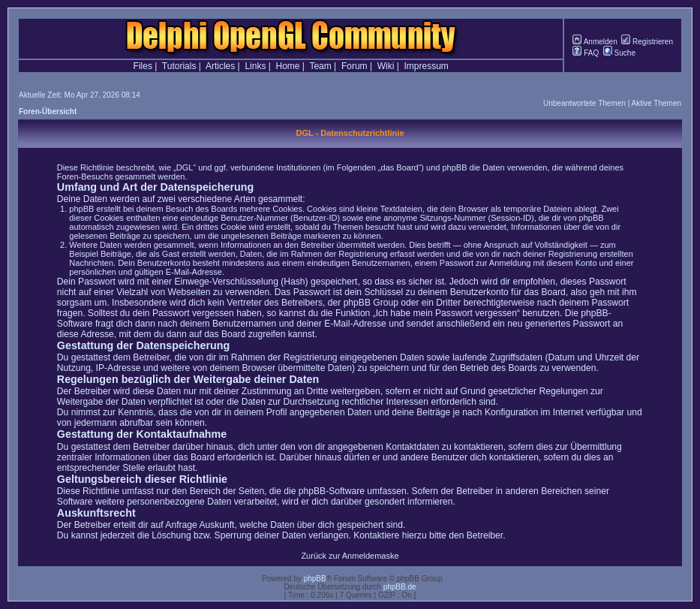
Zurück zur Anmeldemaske (349, 555)
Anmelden (594, 42)
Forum (354, 66)
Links (255, 66)
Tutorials (179, 66)
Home (288, 66)
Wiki (386, 66)
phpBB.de (399, 587)
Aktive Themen (656, 103)
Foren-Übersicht (48, 111)
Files (143, 66)
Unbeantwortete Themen (584, 103)
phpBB (315, 578)
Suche (619, 53)
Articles (220, 66)
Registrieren (647, 42)
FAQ (585, 53)
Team (320, 66)
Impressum (426, 66)
